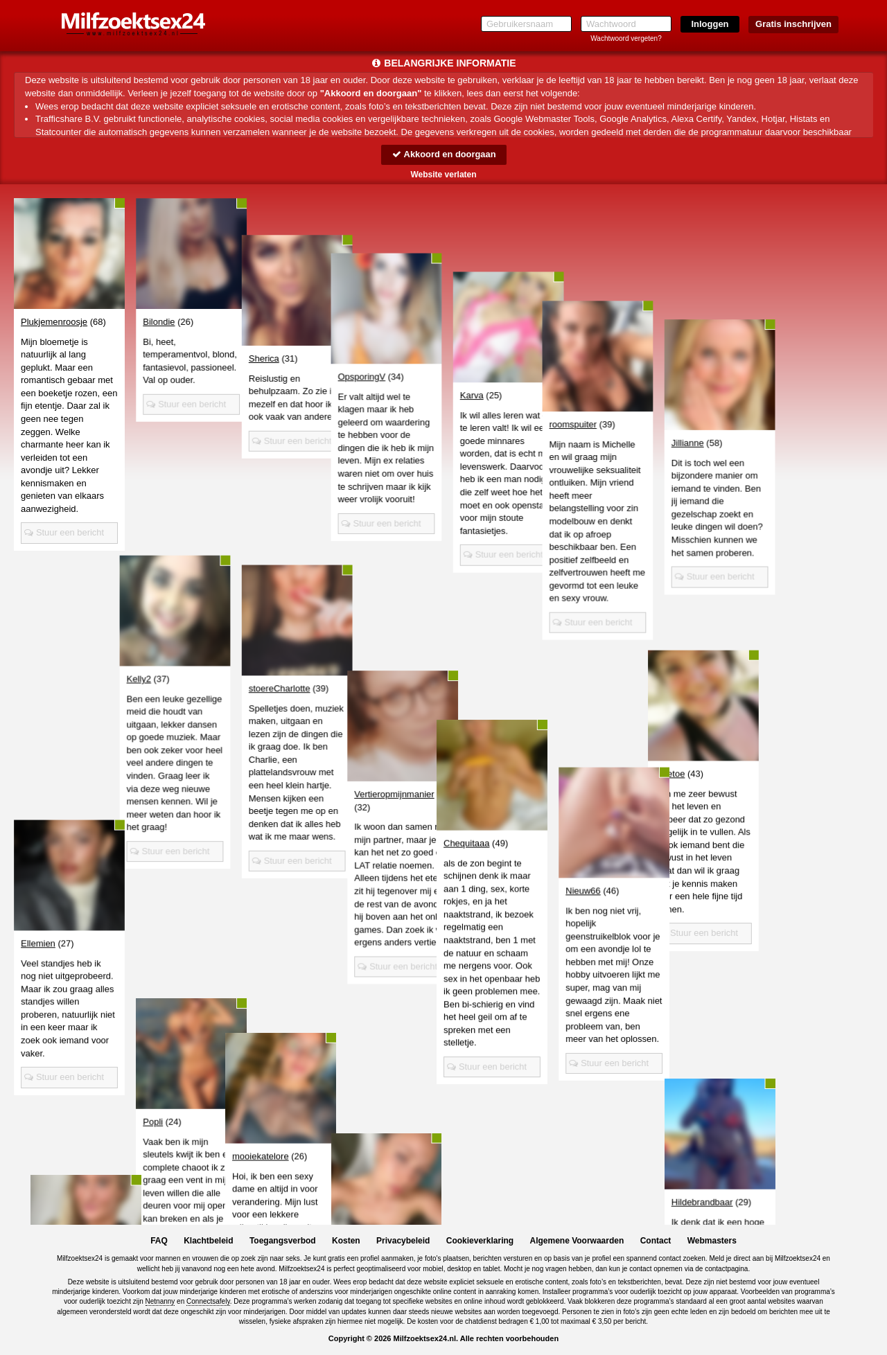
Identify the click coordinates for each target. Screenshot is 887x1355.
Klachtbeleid (208, 1241)
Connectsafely (208, 1301)
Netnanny (160, 1301)
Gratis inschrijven (793, 24)
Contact (655, 1241)
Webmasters (712, 1241)
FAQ (159, 1241)
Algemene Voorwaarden (576, 1241)
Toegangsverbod (282, 1241)
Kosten (346, 1241)
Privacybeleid (403, 1241)
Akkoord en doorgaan (443, 154)
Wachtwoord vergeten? (625, 38)
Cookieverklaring (479, 1241)
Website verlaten (443, 174)
